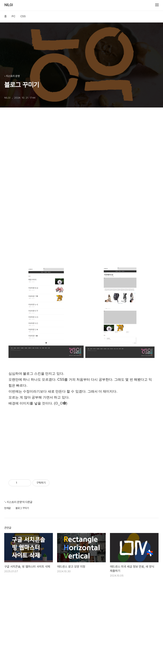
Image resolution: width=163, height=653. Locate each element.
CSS (23, 16)
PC (13, 16)
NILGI (8, 5)
